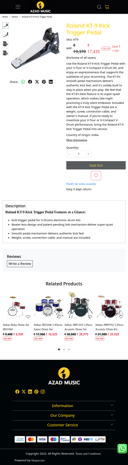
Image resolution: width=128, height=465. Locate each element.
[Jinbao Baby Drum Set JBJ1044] (18, 306)
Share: (14, 82)
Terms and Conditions (88, 453)
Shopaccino (38, 460)
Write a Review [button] (20, 263)
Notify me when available (81, 183)
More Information (76, 140)
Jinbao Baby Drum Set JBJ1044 (16, 327)
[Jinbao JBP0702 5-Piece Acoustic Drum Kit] (110, 306)
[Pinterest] (36, 392)
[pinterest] (43, 81)
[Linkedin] (30, 392)
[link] (99, 6)
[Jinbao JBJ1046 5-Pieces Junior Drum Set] (49, 306)
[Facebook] (17, 392)
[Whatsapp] (23, 81)
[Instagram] (42, 392)
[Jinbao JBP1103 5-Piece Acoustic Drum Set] (79, 306)
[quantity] (78, 154)
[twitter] (37, 81)
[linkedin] (50, 81)
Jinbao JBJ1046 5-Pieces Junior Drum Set (48, 327)
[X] (23, 392)
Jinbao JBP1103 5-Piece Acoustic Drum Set (78, 327)
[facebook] (30, 81)
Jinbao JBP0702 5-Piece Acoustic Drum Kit (109, 327)
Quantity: (72, 147)
